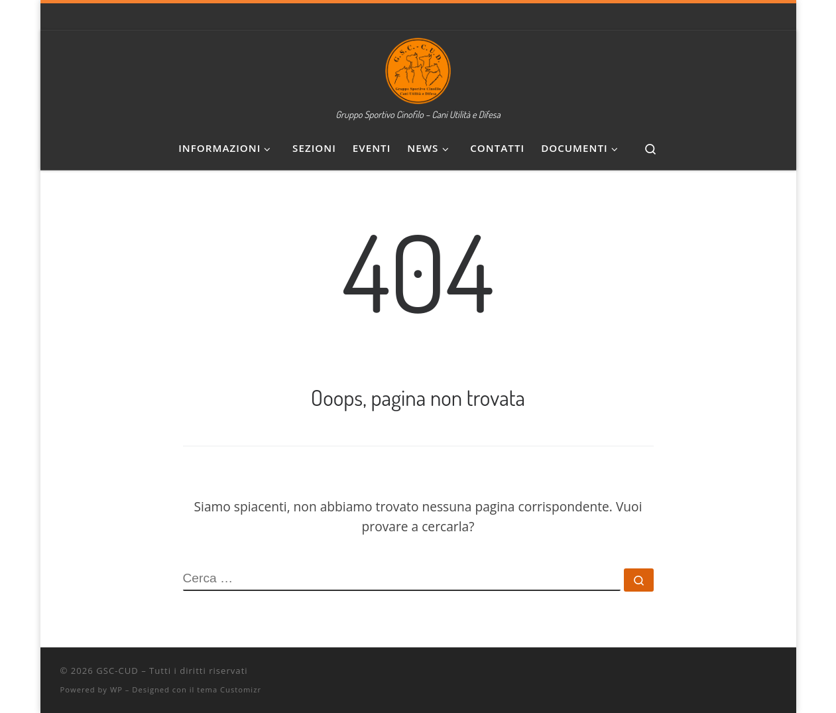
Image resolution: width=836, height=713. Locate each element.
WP (116, 689)
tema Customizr (229, 689)
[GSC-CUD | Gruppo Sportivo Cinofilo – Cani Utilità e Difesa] (418, 67)
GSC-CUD (117, 671)
